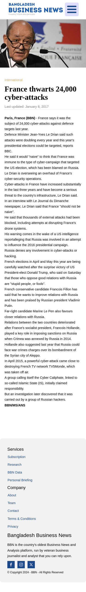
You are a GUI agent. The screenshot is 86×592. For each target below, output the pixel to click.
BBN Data (15, 472)
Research (15, 464)
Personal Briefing (20, 480)
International (13, 80)
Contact (13, 511)
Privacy (13, 526)
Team (12, 503)
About (12, 495)
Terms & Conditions (22, 519)
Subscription (16, 457)
